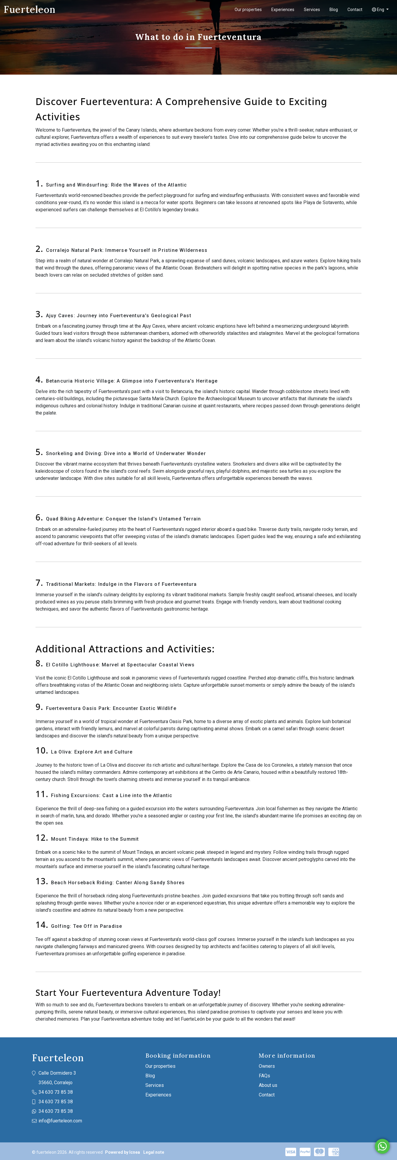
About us (268, 1085)
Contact (354, 9)
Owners (267, 1066)
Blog (334, 9)
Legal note (153, 1152)
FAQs (264, 1076)
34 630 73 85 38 (56, 1092)
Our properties (248, 9)
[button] (380, 9)
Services (312, 9)
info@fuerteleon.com (60, 1121)
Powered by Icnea (122, 1152)
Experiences (282, 9)
